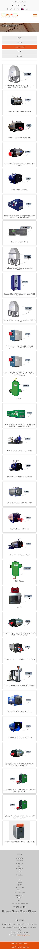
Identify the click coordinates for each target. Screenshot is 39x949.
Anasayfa (15, 28)
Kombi (20, 51)
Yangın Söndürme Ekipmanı (19, 903)
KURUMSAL (19, 861)
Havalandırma (19, 887)
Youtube (23, 911)
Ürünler (21, 28)
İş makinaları (19, 895)
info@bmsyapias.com (23, 935)
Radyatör (19, 56)
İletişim (20, 947)
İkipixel (27, 947)
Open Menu (34, 15)
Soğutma (19, 885)
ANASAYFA (19, 858)
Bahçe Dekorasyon (19, 892)
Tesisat (19, 882)
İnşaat (19, 900)
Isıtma (26, 28)
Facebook (6, 911)
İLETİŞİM (19, 871)
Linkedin (32, 911)
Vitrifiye (19, 898)
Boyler (19, 38)
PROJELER (19, 869)
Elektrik (19, 890)
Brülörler (19, 42)
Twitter (15, 911)
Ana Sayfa (13, 947)
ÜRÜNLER (19, 866)
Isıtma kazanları (33, 28)
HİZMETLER (19, 863)
